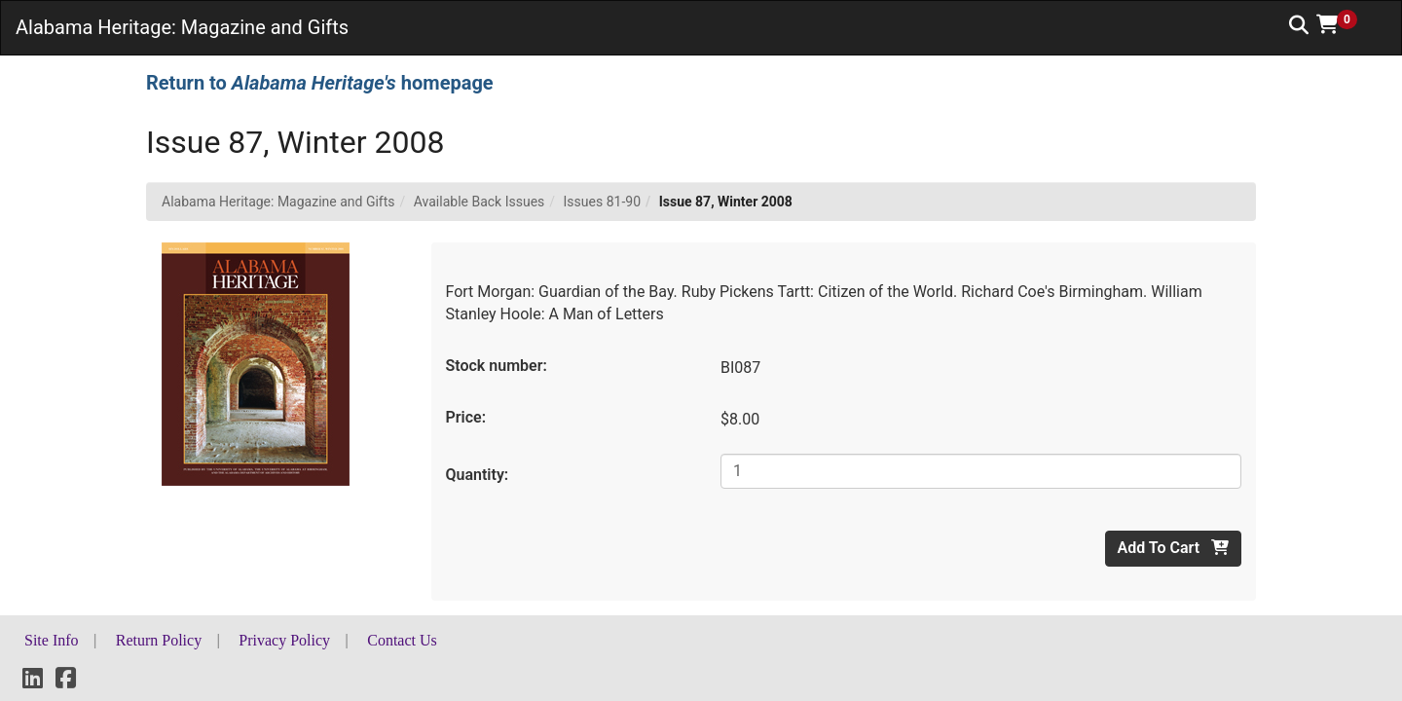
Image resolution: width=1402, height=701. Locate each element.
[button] (1343, 24)
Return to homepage (320, 82)
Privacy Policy (284, 640)
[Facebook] (65, 681)
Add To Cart (1173, 547)
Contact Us (402, 640)
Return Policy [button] (159, 640)
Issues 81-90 (602, 201)
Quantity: (477, 474)
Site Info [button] (51, 640)
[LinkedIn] (32, 681)
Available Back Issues (479, 201)
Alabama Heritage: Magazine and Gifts (278, 201)
